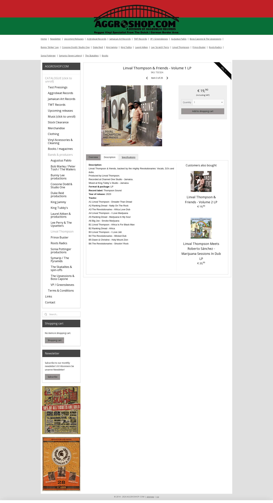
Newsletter (55, 38)
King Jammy (112, 47)
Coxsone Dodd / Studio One (76, 47)
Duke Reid (98, 47)
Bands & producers (60, 155)
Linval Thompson (180, 47)
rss (157, 496)
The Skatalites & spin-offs (61, 268)
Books (105, 55)
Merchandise (56, 128)
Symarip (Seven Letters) (70, 55)
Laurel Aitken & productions (61, 215)
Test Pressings (57, 87)
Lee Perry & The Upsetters (61, 224)
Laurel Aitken (141, 47)
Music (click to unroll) (61, 116)
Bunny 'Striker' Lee (50, 47)
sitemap (150, 496)
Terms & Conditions (61, 290)
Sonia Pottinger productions (61, 250)
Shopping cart (54, 340)
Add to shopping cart (202, 111)
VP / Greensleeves (159, 38)
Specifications (128, 157)
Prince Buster (199, 47)
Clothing (53, 134)
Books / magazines (60, 149)
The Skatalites (92, 55)
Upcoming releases (60, 111)
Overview (93, 157)
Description (109, 157)
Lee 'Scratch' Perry (160, 47)
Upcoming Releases (74, 38)
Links (48, 296)
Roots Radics (215, 47)
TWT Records (140, 38)
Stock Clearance (58, 122)
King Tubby (126, 47)
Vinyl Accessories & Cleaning (60, 141)
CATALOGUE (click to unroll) (58, 79)
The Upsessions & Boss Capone (62, 277)
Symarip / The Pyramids (60, 259)
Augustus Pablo (178, 38)
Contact (50, 302)
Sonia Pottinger (48, 55)
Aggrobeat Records (96, 38)
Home (44, 38)
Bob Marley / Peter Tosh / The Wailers (63, 167)
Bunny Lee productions (59, 176)
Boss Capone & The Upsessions (205, 38)
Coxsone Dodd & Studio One (61, 185)
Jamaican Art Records (120, 38)
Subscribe (52, 376)
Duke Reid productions (59, 194)
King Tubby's (59, 208)
